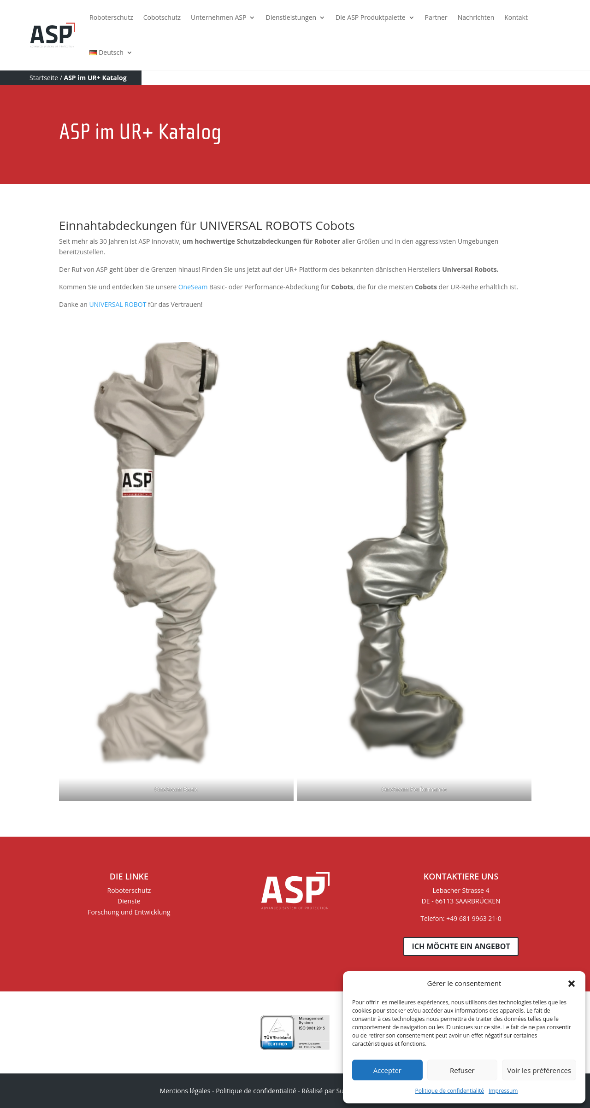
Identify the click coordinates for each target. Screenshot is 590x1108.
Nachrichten (476, 17)
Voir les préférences (539, 1070)
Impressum (503, 1091)
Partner (436, 17)
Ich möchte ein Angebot (461, 946)
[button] (571, 983)
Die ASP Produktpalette (370, 17)
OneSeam (193, 286)
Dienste (129, 901)
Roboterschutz (111, 17)
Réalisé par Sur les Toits (336, 1090)
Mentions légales (185, 1090)
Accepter (387, 1070)
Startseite (44, 77)
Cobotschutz (162, 17)
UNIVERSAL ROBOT (117, 304)
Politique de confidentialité (449, 1091)
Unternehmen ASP (218, 17)
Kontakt (516, 17)
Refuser (462, 1070)
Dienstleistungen (291, 17)
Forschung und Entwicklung (129, 912)
